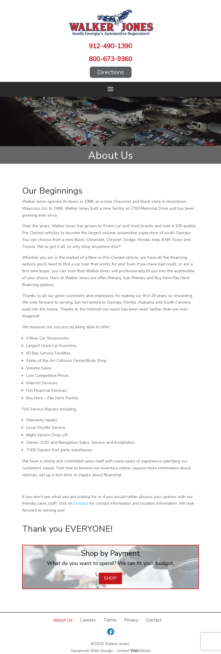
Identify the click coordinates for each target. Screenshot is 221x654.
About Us (63, 620)
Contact (81, 503)
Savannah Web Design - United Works (110, 650)
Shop (110, 578)
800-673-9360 (110, 59)
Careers (88, 620)
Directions (110, 72)
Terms (110, 620)
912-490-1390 (110, 46)
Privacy (131, 620)
